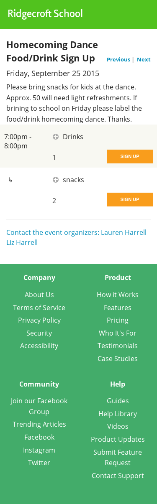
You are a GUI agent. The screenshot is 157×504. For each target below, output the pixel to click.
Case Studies (118, 358)
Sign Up (129, 156)
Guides (118, 400)
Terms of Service (39, 307)
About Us (39, 294)
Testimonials (118, 345)
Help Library (117, 413)
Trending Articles (39, 424)
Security (39, 333)
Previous (119, 59)
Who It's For (117, 333)
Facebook (39, 437)
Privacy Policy (39, 320)
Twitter (39, 462)
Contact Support (118, 475)
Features (117, 307)
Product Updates (118, 439)
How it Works (118, 294)
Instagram (39, 450)
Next (144, 59)
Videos (118, 426)
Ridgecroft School (45, 15)
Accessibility (39, 345)
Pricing (118, 320)
